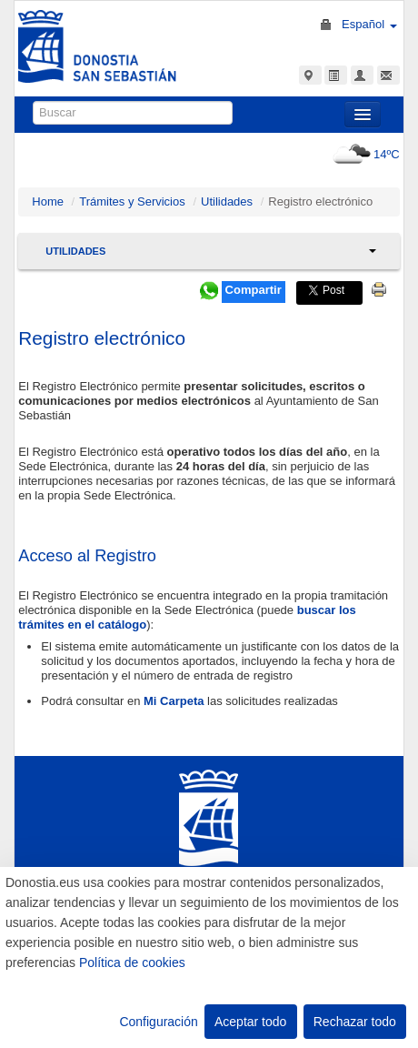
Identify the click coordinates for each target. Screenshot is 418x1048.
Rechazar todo (355, 1021)
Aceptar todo (250, 1021)
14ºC (364, 154)
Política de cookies (132, 962)
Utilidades (227, 201)
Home (48, 201)
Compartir (253, 290)
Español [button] (369, 24)
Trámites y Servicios (132, 201)
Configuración (158, 1021)
